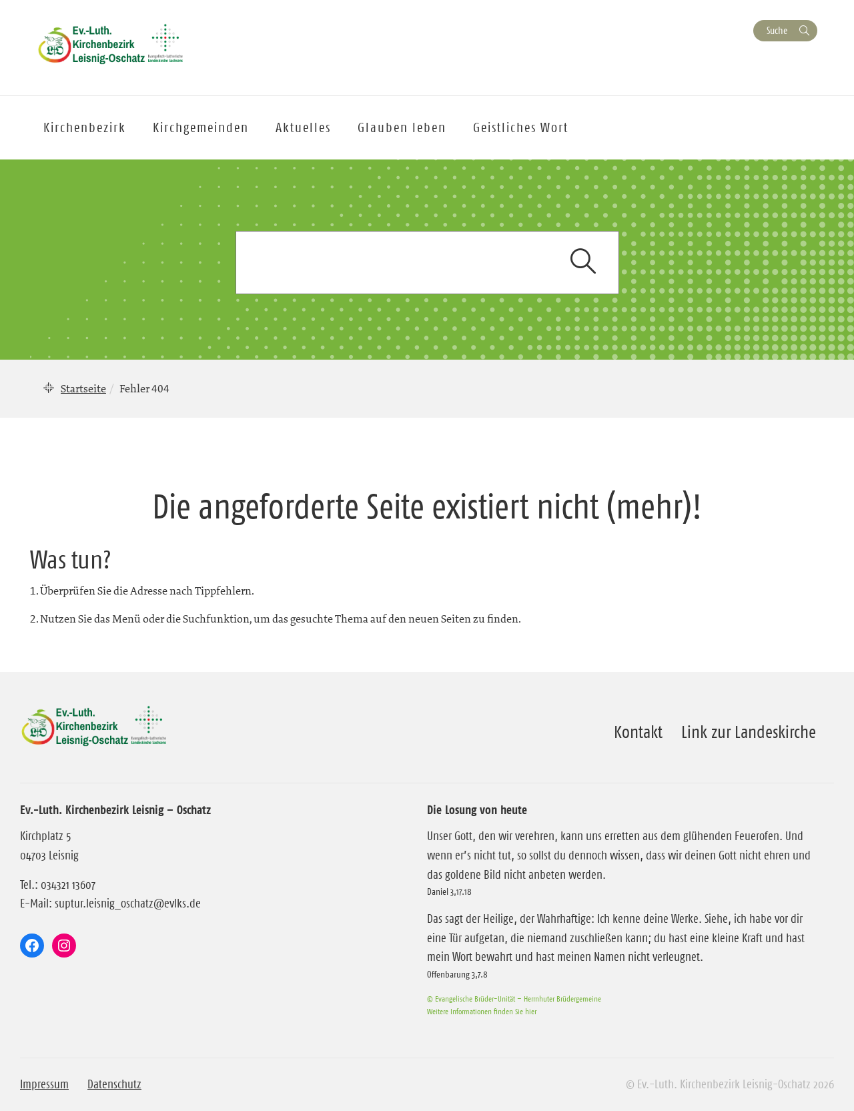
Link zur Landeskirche (748, 732)
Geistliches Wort (520, 127)
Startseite (83, 388)
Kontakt (638, 732)
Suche (777, 30)
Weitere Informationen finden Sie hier (481, 1011)
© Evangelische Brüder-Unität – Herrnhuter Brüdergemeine (514, 999)
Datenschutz (114, 1084)
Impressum (44, 1084)
